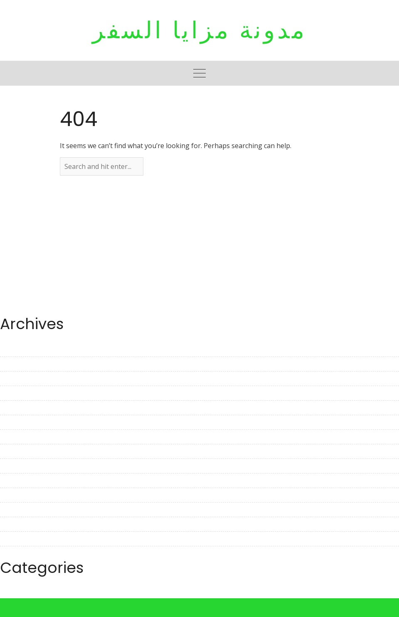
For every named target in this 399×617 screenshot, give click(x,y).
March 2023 (18, 422)
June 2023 (15, 378)
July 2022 (14, 538)
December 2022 (24, 466)
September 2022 (25, 509)
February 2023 (22, 436)
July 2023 (14, 364)
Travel (10, 593)
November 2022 (25, 480)
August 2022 (19, 524)
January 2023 (20, 451)
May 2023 (15, 393)
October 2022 (21, 495)
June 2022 (15, 553)
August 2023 (19, 349)
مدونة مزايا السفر (199, 30)
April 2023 (15, 407)
